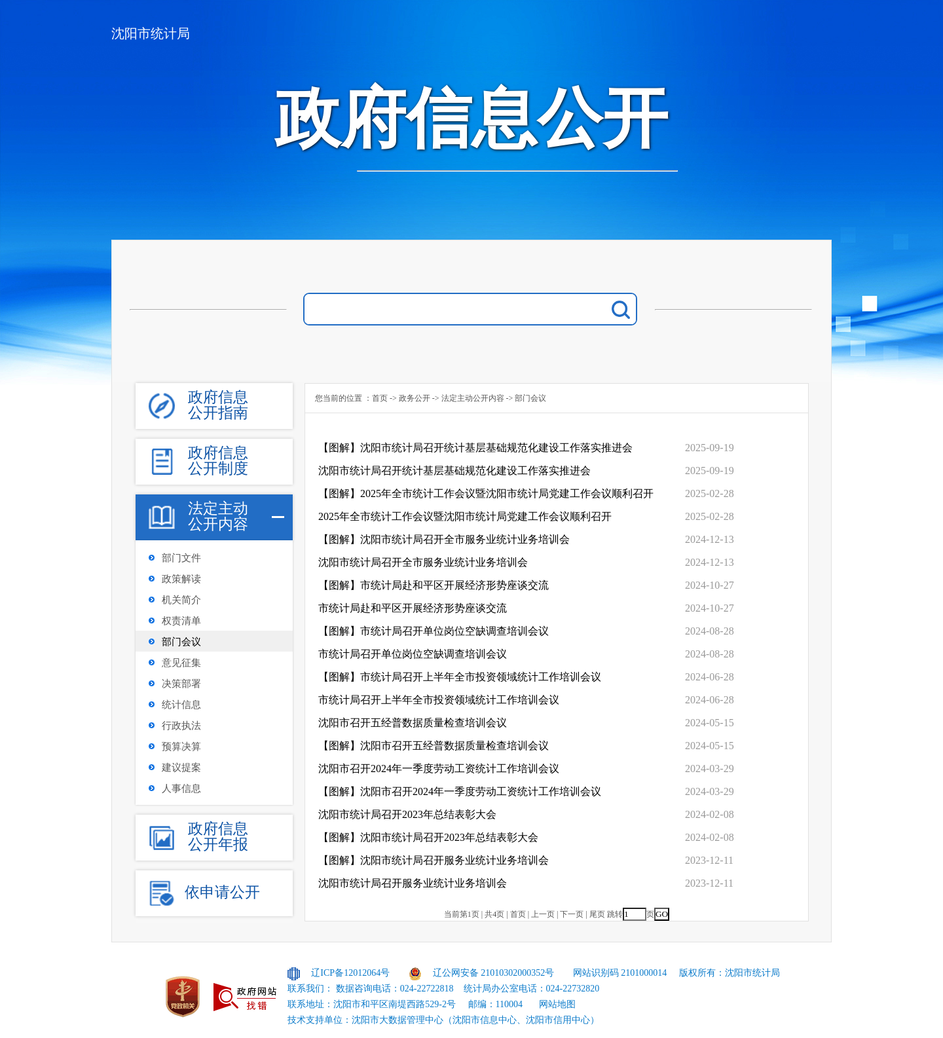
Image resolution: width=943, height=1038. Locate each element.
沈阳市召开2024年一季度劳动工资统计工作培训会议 (438, 768)
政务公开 (414, 398)
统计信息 (181, 704)
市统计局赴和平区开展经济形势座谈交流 (412, 608)
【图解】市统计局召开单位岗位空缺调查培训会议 (433, 631)
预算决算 (181, 746)
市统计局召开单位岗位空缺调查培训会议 (412, 653)
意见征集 (181, 663)
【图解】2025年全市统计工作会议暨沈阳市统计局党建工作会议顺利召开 (486, 493)
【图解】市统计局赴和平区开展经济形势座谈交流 (433, 585)
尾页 (597, 914)
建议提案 (181, 767)
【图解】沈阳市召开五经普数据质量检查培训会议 (433, 745)
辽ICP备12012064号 (350, 973)
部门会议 (181, 642)
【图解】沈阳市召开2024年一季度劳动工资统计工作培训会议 (459, 791)
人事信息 (181, 788)
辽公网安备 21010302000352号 (494, 973)
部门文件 (181, 558)
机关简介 (181, 600)
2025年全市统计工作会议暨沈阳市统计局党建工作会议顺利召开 (465, 516)
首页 (380, 398)
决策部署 (181, 683)
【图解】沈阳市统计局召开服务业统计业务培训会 (433, 860)
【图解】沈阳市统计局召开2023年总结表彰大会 (428, 837)
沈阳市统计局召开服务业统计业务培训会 (412, 883)
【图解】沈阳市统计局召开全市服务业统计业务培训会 (444, 539)
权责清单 (181, 621)
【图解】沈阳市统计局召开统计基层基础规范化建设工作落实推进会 (475, 447)
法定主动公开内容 (472, 398)
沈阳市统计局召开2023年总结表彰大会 (407, 814)
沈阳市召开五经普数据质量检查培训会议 (412, 722)
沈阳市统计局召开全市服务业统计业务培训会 (423, 562)
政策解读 (181, 579)
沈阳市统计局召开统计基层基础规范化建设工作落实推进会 (454, 470)
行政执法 (181, 725)
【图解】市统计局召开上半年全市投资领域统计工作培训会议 (459, 676)
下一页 (571, 914)
